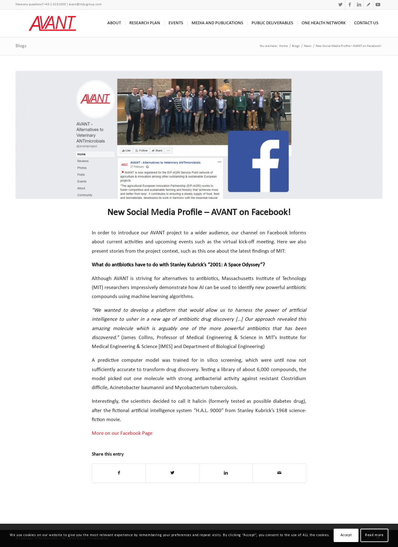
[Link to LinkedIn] (358, 4)
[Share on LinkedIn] (225, 473)
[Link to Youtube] (377, 4)
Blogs (21, 46)
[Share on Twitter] (172, 473)
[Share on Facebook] (119, 473)
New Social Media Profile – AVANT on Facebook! (199, 213)
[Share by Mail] (279, 473)
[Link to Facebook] (349, 4)
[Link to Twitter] (340, 4)
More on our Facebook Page (122, 433)
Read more (374, 535)
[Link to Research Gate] (368, 4)
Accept (346, 535)
